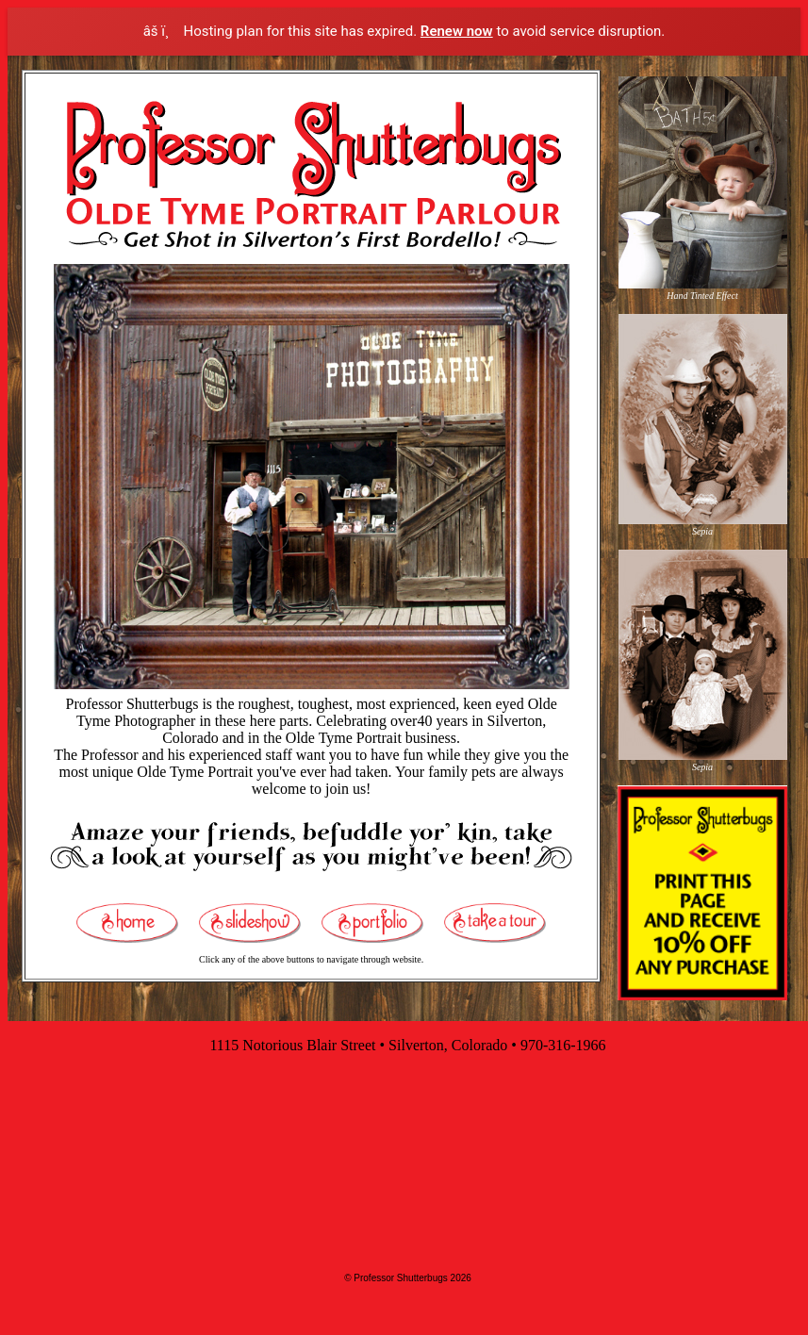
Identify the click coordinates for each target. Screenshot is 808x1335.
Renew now (456, 31)
